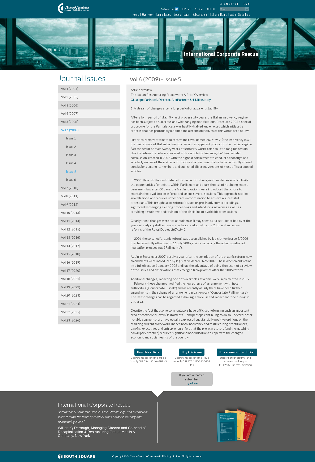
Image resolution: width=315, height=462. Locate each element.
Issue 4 (68, 163)
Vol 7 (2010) (69, 188)
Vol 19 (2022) (70, 287)
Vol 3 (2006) (69, 105)
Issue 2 (68, 146)
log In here (192, 383)
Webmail (199, 9)
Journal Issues (163, 14)
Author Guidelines (240, 14)
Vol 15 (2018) (70, 254)
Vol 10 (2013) (70, 213)
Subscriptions (200, 14)
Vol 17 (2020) (70, 270)
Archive (211, 9)
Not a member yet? (230, 4)
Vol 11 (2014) (70, 221)
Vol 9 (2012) (69, 204)
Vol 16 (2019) (70, 262)
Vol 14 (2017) (70, 246)
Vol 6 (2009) (70, 130)
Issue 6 (68, 179)
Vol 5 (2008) (69, 122)
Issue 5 (68, 171)
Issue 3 (68, 155)
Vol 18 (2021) (70, 279)
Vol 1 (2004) (69, 89)
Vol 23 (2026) (70, 320)
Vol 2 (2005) (69, 97)
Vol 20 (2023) (70, 295)
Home (136, 14)
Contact (186, 9)
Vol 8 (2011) (69, 196)
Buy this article (148, 352)
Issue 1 (68, 138)
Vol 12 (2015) (70, 229)
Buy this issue (192, 352)
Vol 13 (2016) (70, 237)
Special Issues (181, 14)
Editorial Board (218, 14)
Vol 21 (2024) (70, 304)
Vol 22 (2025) (70, 312)
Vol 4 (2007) (69, 113)
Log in (246, 4)
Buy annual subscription (237, 352)
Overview (147, 14)
